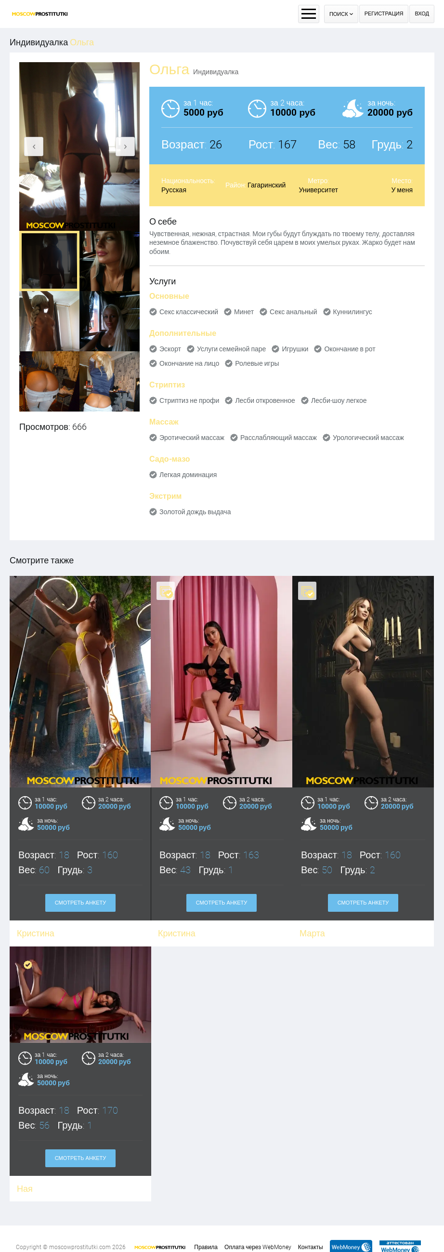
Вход (422, 14)
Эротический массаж (191, 437)
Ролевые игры (257, 363)
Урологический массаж (368, 437)
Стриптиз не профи (189, 400)
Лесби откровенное (265, 400)
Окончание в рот (349, 349)
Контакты (310, 1247)
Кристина (177, 933)
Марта (312, 933)
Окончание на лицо (189, 363)
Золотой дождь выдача (195, 512)
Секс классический (188, 312)
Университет (318, 190)
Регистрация (384, 14)
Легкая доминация (188, 475)
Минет (244, 312)
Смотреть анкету (80, 903)
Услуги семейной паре (231, 349)
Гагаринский (267, 185)
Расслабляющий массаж (278, 437)
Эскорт (170, 349)
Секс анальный (293, 312)
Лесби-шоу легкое (339, 400)
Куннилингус (352, 312)
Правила (206, 1247)
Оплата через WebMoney (257, 1247)
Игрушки (295, 349)
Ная (25, 1171)
